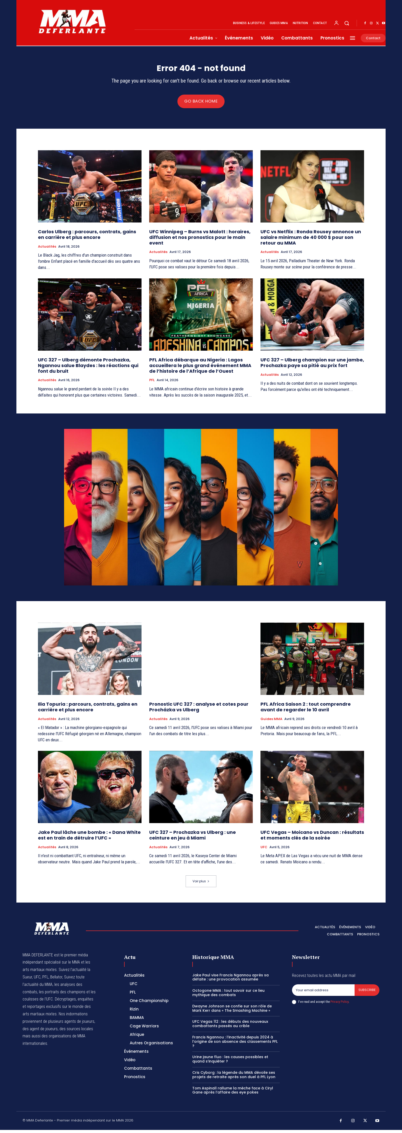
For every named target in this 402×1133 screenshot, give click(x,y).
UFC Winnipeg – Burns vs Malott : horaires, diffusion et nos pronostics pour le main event (199, 240)
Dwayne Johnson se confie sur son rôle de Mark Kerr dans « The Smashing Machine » (232, 1011)
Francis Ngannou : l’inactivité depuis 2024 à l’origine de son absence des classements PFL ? (235, 1045)
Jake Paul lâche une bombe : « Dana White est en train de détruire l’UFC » (89, 838)
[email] (323, 993)
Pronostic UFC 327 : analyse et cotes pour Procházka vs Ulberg (198, 710)
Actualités (47, 250)
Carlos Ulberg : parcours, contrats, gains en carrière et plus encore (87, 238)
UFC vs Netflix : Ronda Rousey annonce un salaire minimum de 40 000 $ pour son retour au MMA (310, 240)
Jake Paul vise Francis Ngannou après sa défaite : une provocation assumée (230, 980)
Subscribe (367, 993)
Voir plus (201, 884)
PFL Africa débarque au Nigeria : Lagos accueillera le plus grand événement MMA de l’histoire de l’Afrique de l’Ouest (200, 368)
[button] (346, 23)
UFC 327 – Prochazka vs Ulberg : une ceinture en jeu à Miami (192, 838)
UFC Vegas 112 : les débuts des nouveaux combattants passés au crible (230, 1027)
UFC (263, 850)
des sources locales (76, 1031)
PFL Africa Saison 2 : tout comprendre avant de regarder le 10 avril (305, 710)
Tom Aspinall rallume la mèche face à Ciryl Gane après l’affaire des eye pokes (232, 1093)
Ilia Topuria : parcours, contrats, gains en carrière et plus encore (87, 710)
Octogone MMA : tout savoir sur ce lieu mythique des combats (228, 996)
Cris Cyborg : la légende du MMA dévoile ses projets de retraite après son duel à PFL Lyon (233, 1078)
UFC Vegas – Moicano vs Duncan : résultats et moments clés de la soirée (312, 838)
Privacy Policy (339, 1005)
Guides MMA (271, 722)
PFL (152, 383)
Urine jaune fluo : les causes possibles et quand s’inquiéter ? (230, 1062)
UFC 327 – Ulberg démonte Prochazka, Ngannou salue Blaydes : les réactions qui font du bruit (88, 368)
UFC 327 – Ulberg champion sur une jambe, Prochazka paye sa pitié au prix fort (312, 366)
